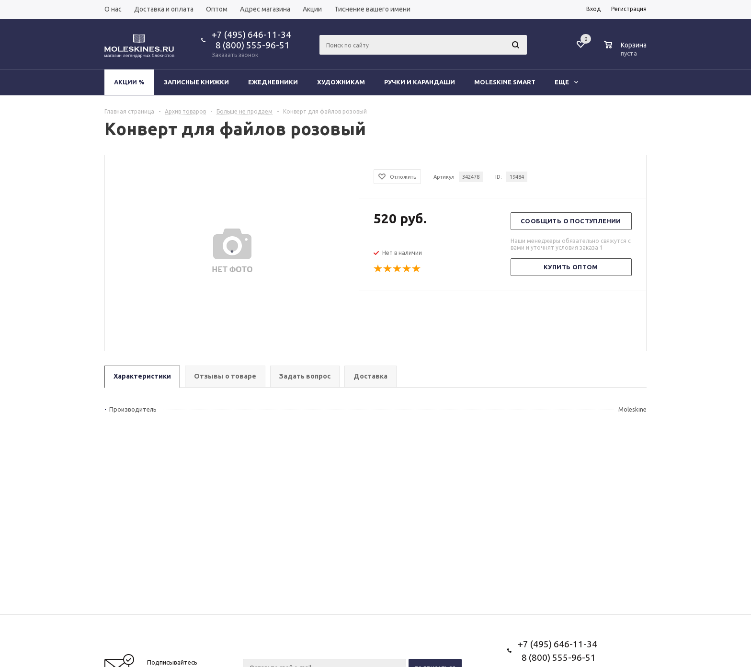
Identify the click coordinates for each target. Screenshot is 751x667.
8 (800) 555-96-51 (251, 45)
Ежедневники (273, 82)
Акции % (129, 82)
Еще (566, 82)
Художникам (341, 82)
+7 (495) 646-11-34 (251, 34)
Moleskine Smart (504, 82)
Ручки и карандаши (419, 82)
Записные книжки (196, 82)
